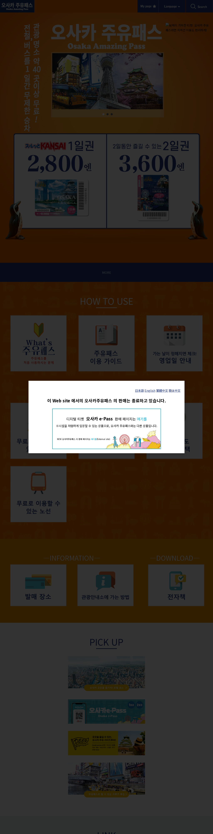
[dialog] (106, 417)
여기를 (142, 418)
